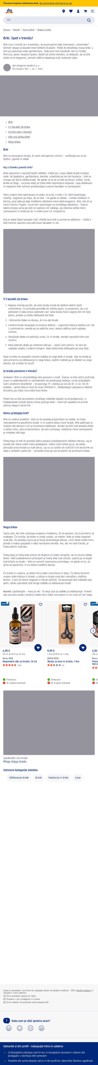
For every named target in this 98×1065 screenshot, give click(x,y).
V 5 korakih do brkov (19, 127)
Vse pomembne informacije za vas (55, 3)
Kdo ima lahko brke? (19, 137)
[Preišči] (89, 20)
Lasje (78, 778)
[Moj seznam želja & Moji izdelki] (71, 11)
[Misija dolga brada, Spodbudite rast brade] (49, 727)
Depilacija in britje (58, 778)
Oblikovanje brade (19, 778)
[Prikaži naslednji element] (93, 631)
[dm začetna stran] (9, 11)
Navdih (16, 30)
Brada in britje (44, 30)
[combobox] (49, 20)
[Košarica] (85, 11)
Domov (6, 30)
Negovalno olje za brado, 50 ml (20, 661)
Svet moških (28, 30)
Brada (38, 778)
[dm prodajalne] (64, 11)
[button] (93, 11)
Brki (10, 122)
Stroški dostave (83, 990)
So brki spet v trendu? (20, 132)
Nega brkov (14, 142)
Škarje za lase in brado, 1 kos (63, 661)
